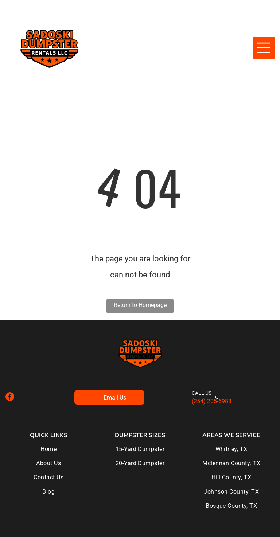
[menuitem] (48, 452)
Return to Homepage (140, 304)
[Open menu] (264, 48)
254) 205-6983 (213, 401)
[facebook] (9, 397)
